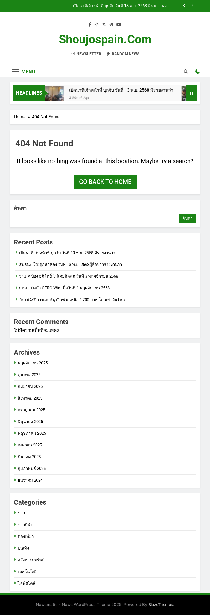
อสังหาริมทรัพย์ (31, 559)
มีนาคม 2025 (29, 456)
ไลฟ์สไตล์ (26, 583)
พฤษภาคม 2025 (32, 433)
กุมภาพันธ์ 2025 (32, 468)
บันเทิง (23, 548)
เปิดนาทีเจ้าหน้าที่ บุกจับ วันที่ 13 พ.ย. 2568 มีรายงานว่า (121, 6)
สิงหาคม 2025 (30, 398)
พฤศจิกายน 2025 (33, 363)
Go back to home (105, 181)
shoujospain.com (105, 39)
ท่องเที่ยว (26, 536)
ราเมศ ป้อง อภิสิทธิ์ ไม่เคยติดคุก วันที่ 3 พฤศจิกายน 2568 (68, 276)
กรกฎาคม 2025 (31, 409)
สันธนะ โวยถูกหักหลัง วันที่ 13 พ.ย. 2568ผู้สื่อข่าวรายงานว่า (70, 264)
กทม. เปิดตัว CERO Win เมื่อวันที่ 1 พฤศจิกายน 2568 (64, 288)
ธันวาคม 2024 (30, 480)
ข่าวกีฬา (25, 524)
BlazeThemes (160, 604)
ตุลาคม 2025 (29, 374)
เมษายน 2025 (30, 445)
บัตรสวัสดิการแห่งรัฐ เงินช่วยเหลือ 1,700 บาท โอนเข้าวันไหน (72, 299)
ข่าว (21, 513)
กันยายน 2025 (30, 386)
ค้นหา (20, 208)
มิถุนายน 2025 (30, 421)
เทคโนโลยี (27, 571)
